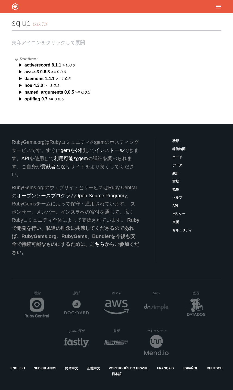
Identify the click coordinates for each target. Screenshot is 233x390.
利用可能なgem (71, 158)
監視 (200, 293)
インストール (109, 150)
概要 (175, 189)
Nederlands (45, 368)
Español (190, 368)
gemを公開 (73, 150)
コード (177, 157)
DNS (161, 293)
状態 (175, 141)
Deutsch (215, 368)
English (17, 368)
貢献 (175, 181)
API (175, 206)
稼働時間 (178, 149)
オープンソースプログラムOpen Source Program (70, 195)
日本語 (117, 374)
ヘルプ (177, 197)
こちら (97, 244)
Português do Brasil (128, 368)
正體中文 (93, 368)
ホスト (120, 293)
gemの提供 (79, 331)
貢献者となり (55, 166)
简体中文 (71, 368)
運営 (41, 295)
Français (165, 368)
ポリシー (178, 214)
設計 (81, 293)
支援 (175, 222)
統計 (175, 173)
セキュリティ (182, 230)
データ (177, 165)
